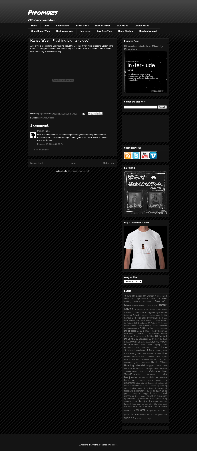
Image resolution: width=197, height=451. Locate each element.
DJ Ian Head (130, 331)
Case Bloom (149, 310)
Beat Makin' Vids (64, 31)
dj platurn (151, 396)
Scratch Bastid (160, 368)
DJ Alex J (144, 315)
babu (164, 374)
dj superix (155, 401)
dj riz (152, 399)
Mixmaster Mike (147, 360)
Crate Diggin (147, 312)
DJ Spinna (129, 339)
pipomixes (135, 414)
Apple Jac (155, 298)
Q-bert (136, 363)
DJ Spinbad (161, 336)
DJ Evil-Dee (150, 326)
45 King (127, 296)
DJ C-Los (163, 318)
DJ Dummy (162, 323)
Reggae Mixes (153, 365)
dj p (136, 396)
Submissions (62, 25)
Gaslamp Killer (149, 348)
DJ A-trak (128, 315)
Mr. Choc (158, 359)
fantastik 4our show (132, 404)
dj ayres (152, 386)
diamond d (161, 380)
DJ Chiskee (146, 320)
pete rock (162, 410)
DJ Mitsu (149, 334)
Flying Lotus (161, 345)
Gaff (137, 348)
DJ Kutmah (129, 334)
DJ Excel (160, 326)
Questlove (145, 363)
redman (143, 415)
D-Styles (157, 312)
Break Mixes (82, 25)
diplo (138, 383)
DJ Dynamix (129, 326)
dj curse (160, 386)
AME (133, 298)
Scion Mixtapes (146, 368)
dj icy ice (148, 391)
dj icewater (139, 391)
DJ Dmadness (140, 323)
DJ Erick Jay (140, 326)
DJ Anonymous (155, 315)
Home (34, 25)
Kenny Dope (136, 353)
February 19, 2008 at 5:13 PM (50, 144)
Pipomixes (42, 12)
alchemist (151, 374)
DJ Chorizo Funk (159, 320)
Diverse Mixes (142, 25)
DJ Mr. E (142, 336)
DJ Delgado (129, 323)
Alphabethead (143, 298)
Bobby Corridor (145, 305)
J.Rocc (150, 350)
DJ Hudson (162, 328)
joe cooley (146, 404)
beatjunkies (130, 377)
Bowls (154, 305)
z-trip (148, 419)
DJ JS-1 (140, 331)
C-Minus (139, 310)
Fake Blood (146, 345)
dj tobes (163, 401)
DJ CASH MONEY (132, 320)
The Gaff (143, 371)
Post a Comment (41, 150)
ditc (142, 383)
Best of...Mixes (102, 25)
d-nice (150, 380)
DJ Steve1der (142, 339)
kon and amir (140, 406)
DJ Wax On (135, 342)
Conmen (136, 312)
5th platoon (137, 296)
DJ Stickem (154, 339)
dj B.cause (150, 383)
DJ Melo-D (140, 333)
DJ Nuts (150, 336)
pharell (126, 415)
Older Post (108, 163)
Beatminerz (147, 302)
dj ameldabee (133, 386)
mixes (140, 410)
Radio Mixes (159, 362)
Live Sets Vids (104, 31)
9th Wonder (148, 296)
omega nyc (151, 410)
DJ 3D (164, 312)
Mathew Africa (154, 357)
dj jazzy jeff (158, 391)
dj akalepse (160, 383)
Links (47, 25)
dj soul (146, 401)
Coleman (128, 312)
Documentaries (131, 344)
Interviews (85, 31)
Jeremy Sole (161, 351)
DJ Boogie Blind (139, 318)
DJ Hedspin (134, 328)
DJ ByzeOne (153, 318)
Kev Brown (148, 354)
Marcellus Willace (139, 357)
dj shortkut (137, 401)
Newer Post (36, 163)
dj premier (162, 396)
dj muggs (143, 393)
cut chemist (138, 380)
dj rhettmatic (143, 398)
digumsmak (129, 383)
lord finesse (154, 406)
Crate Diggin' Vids (40, 31)
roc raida (150, 415)
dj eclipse (148, 388)
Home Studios (125, 31)
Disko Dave (145, 342)
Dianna (40, 131)
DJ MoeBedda (160, 334)
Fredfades (128, 348)
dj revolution (130, 398)
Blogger (113, 445)
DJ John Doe (150, 331)
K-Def (126, 354)
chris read (154, 377)
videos (51, 118)
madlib (164, 407)
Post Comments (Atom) (78, 171)
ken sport (163, 404)
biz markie (143, 377)
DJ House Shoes (148, 328)
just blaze (154, 404)
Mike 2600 (135, 360)
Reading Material (148, 31)
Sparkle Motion (131, 371)
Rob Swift (135, 368)
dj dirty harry (135, 388)
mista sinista (129, 410)
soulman (163, 415)
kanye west (42, 118)
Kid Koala (157, 354)
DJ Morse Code (131, 336)
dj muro (154, 393)
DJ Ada (136, 315)
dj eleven (159, 388)
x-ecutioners (140, 419)
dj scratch (159, 398)
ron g (157, 415)
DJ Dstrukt (152, 323)
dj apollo (144, 386)
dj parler (142, 396)
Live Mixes (122, 25)
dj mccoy (133, 393)
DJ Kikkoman (161, 331)
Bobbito (135, 305)
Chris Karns (162, 310)
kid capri (128, 407)
